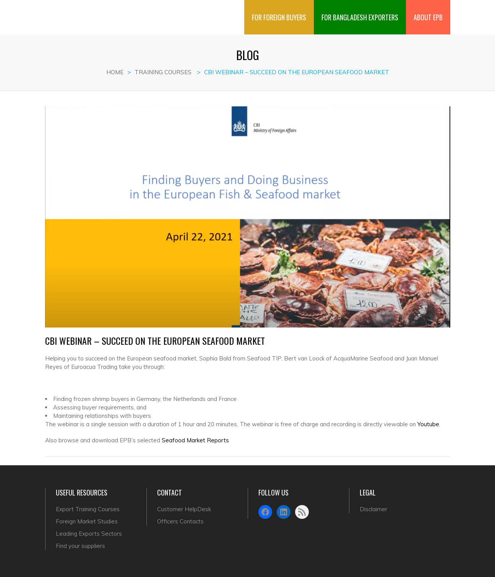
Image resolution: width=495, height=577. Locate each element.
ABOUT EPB (428, 11)
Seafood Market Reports (195, 440)
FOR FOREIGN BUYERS (279, 11)
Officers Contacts (180, 521)
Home (114, 72)
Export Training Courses (88, 509)
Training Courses (163, 72)
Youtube (428, 424)
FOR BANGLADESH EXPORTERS (360, 11)
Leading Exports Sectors (89, 533)
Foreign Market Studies (87, 521)
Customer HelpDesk (184, 509)
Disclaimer (373, 509)
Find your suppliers (80, 545)
